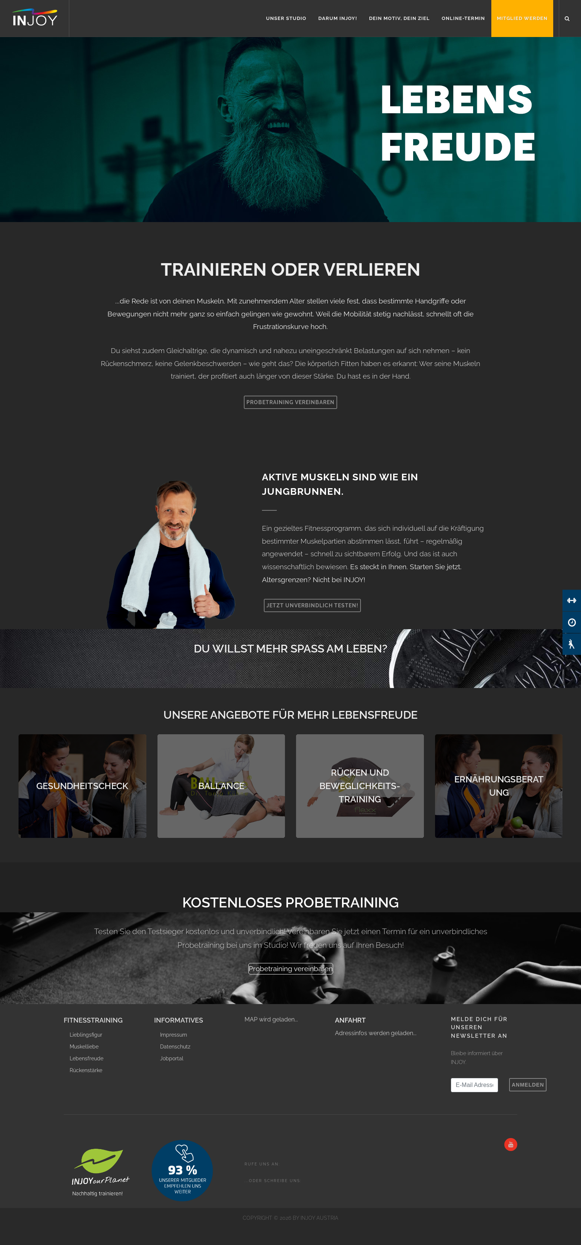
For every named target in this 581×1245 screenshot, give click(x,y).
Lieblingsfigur (86, 1035)
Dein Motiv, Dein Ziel (399, 18)
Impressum (173, 1035)
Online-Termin (463, 18)
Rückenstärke (86, 1070)
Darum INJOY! (337, 18)
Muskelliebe (84, 1047)
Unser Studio (286, 18)
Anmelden (528, 1085)
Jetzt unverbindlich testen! (312, 605)
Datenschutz (175, 1047)
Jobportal (171, 1058)
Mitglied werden (522, 18)
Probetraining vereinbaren (290, 402)
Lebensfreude (86, 1058)
